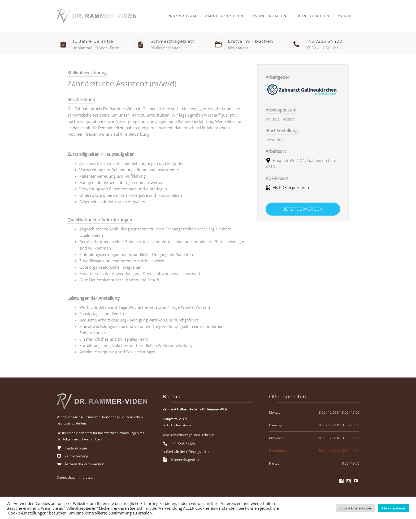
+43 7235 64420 (183, 443)
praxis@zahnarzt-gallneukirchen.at (188, 434)
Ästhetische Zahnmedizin (84, 464)
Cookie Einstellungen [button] (355, 508)
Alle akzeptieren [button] (393, 508)
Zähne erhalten (269, 16)
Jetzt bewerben (303, 209)
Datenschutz (66, 477)
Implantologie (76, 448)
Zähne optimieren (224, 16)
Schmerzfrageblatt (184, 459)
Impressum (87, 477)
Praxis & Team (181, 16)
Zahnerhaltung (76, 456)
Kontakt (347, 16)
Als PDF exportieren (287, 187)
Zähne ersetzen (312, 16)
